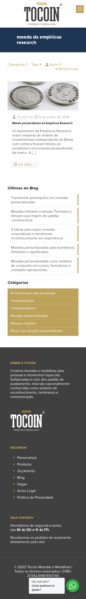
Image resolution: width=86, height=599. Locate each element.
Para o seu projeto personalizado (37, 331)
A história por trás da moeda (33, 293)
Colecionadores (23, 308)
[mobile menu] (80, 9)
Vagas (22, 484)
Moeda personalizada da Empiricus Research (42, 123)
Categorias (18, 64)
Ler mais (24, 164)
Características (22, 300)
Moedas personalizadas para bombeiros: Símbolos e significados (43, 249)
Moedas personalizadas (29, 316)
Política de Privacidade (35, 497)
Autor (53, 64)
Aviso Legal (26, 491)
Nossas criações (23, 323)
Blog (21, 477)
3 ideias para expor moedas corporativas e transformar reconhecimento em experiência (37, 234)
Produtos (24, 464)
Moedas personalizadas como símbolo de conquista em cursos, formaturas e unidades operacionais (41, 265)
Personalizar (27, 457)
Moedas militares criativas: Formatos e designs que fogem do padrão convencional (41, 215)
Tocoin (22, 117)
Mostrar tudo (66, 69)
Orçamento (26, 471)
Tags (36, 64)
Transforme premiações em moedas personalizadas (39, 200)
